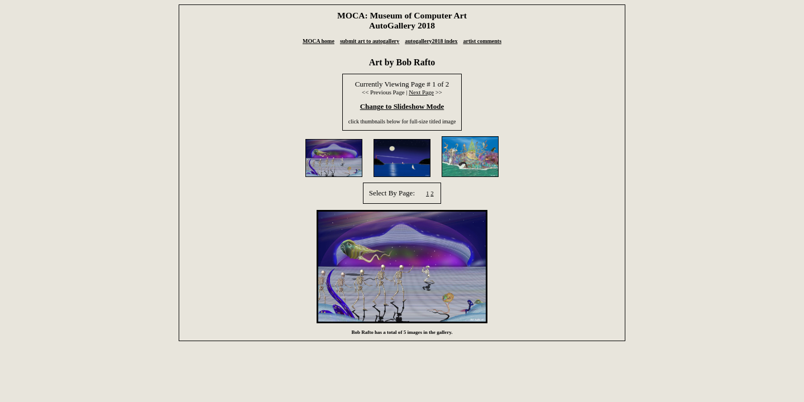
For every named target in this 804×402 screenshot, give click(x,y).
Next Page (421, 92)
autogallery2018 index (431, 41)
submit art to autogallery (369, 41)
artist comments (482, 41)
